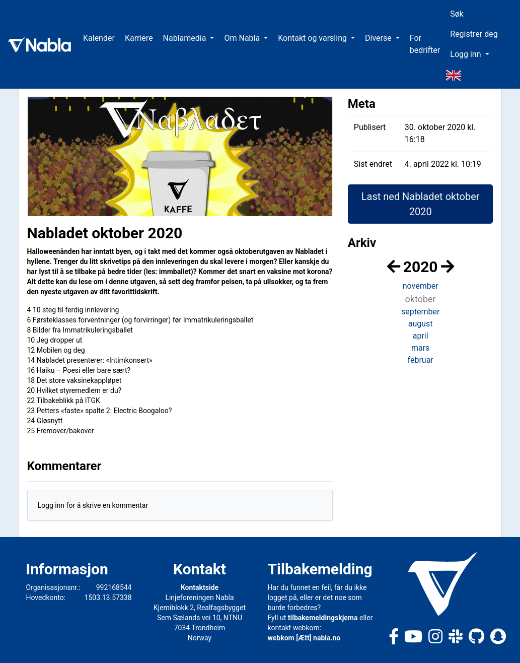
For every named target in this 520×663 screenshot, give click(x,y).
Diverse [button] (379, 38)
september (420, 311)
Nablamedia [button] (185, 38)
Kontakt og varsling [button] (313, 38)
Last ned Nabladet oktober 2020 (420, 204)
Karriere (139, 38)
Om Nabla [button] (243, 38)
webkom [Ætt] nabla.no (304, 638)
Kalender (99, 38)
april (420, 336)
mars (420, 348)
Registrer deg (473, 34)
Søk (457, 14)
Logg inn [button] (466, 54)
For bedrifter (425, 44)
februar (420, 360)
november (420, 286)
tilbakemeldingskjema (323, 618)
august (420, 323)
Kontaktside (199, 587)
